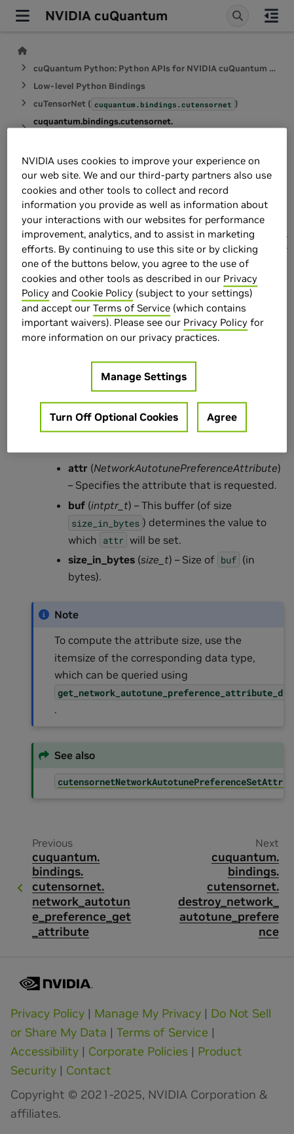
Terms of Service (131, 308)
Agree (222, 417)
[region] (147, 290)
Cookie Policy (102, 293)
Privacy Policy (215, 323)
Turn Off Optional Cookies (114, 417)
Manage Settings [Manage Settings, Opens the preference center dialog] (144, 376)
